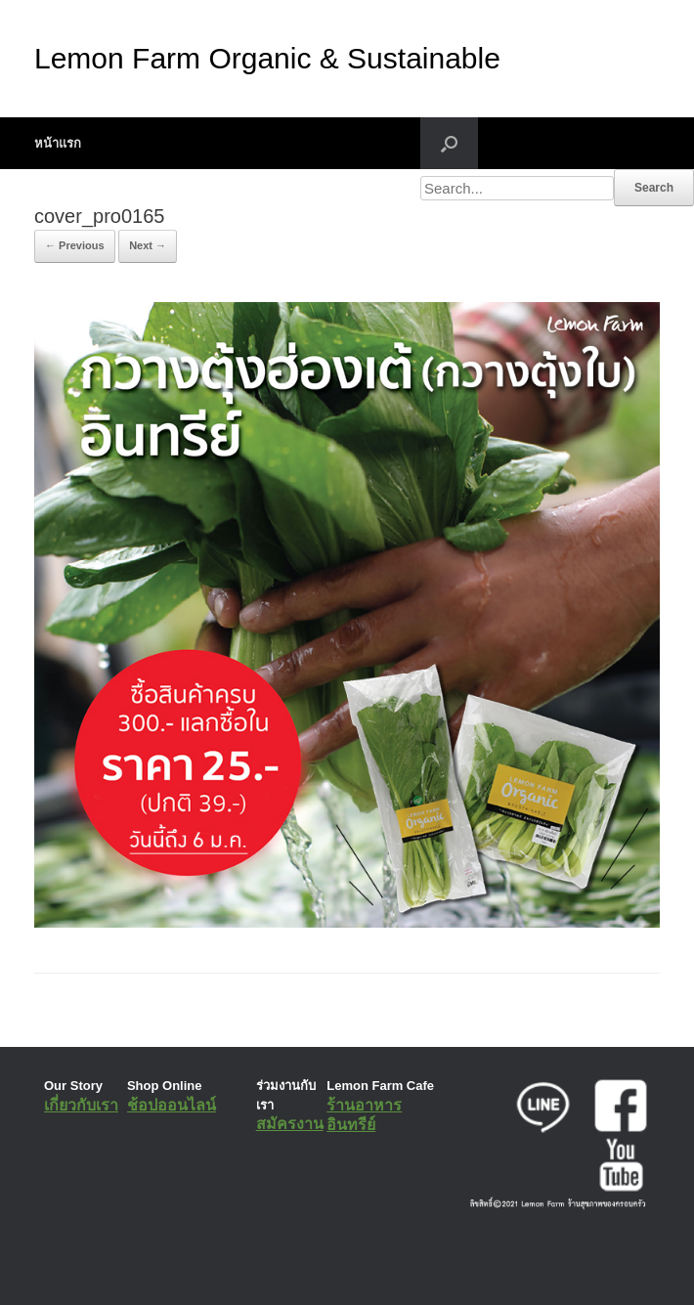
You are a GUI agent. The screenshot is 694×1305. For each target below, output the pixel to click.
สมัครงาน (290, 1123)
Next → (147, 245)
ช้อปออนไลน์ (171, 1105)
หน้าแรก (57, 143)
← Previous (75, 245)
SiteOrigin (333, 1266)
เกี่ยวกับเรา (81, 1105)
